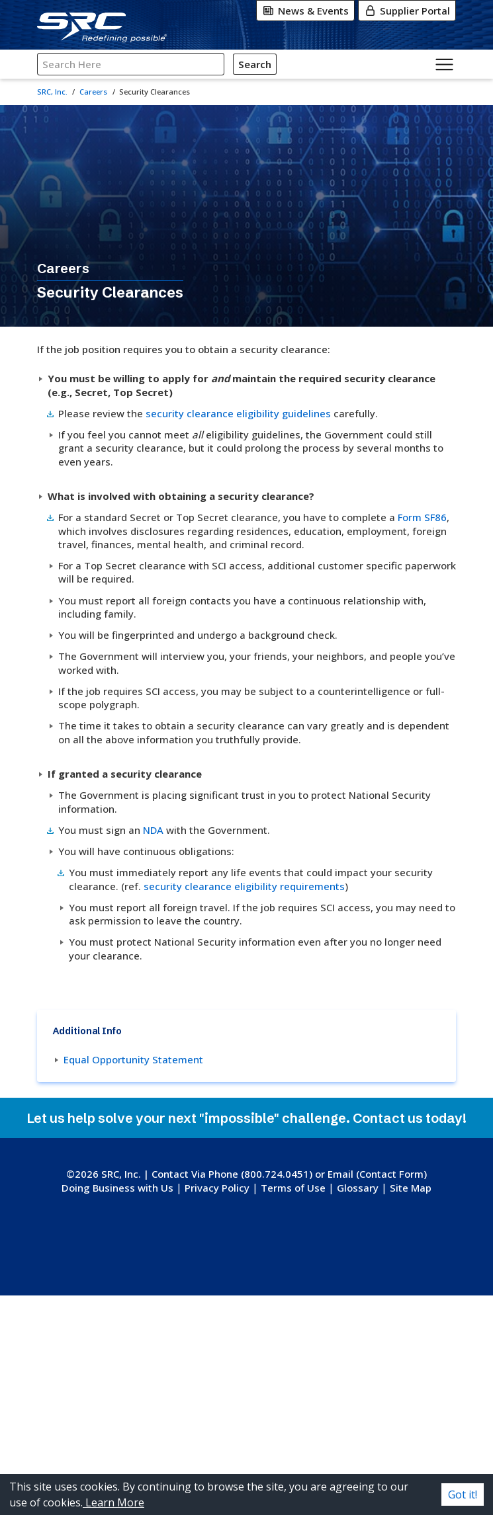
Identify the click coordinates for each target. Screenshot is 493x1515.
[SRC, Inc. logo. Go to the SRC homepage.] (247, 1372)
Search (253, 64)
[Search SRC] (130, 64)
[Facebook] (258, 1445)
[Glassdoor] (254, 1472)
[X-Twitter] (204, 1445)
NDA (230, 925)
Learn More (113, 1502)
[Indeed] (274, 1472)
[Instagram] (232, 1445)
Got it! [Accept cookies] (462, 1494)
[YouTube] (226, 1472)
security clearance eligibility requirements (246, 999)
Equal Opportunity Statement (240, 1233)
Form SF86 (254, 535)
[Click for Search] (276, 64)
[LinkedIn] (286, 1445)
